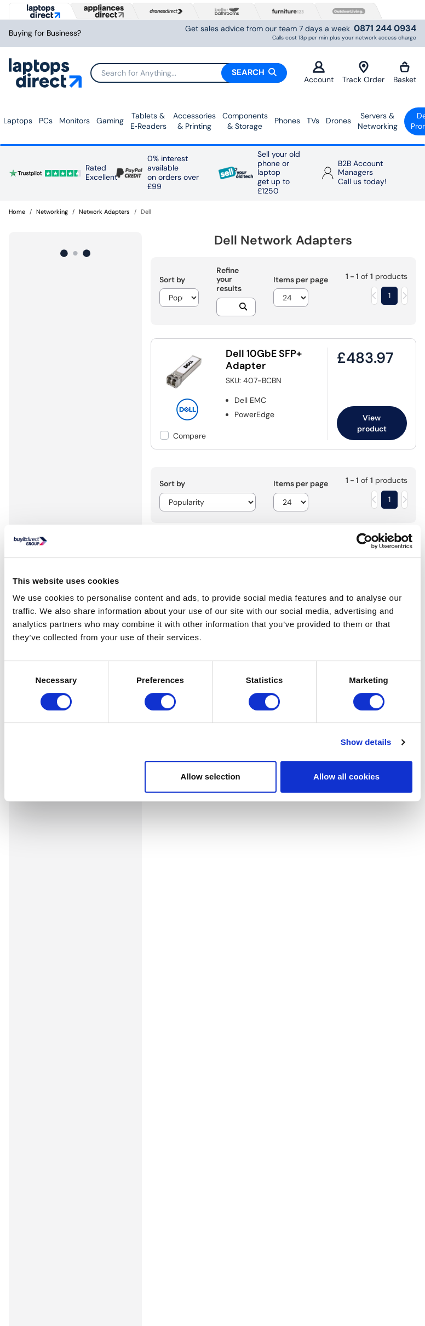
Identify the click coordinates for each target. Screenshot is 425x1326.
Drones (338, 121)
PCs (46, 121)
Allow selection (210, 776)
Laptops (17, 121)
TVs (313, 121)
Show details (366, 742)
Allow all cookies (346, 776)
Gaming (110, 121)
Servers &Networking (378, 121)
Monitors (74, 121)
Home (17, 211)
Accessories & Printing (194, 121)
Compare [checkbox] (189, 436)
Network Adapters (104, 211)
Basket (404, 72)
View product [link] (372, 423)
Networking (52, 211)
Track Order (363, 72)
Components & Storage (245, 121)
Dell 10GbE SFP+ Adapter (264, 360)
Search (254, 72)
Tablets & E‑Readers (148, 121)
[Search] (188, 73)
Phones (287, 121)
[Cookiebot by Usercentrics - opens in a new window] (364, 541)
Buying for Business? (45, 33)
